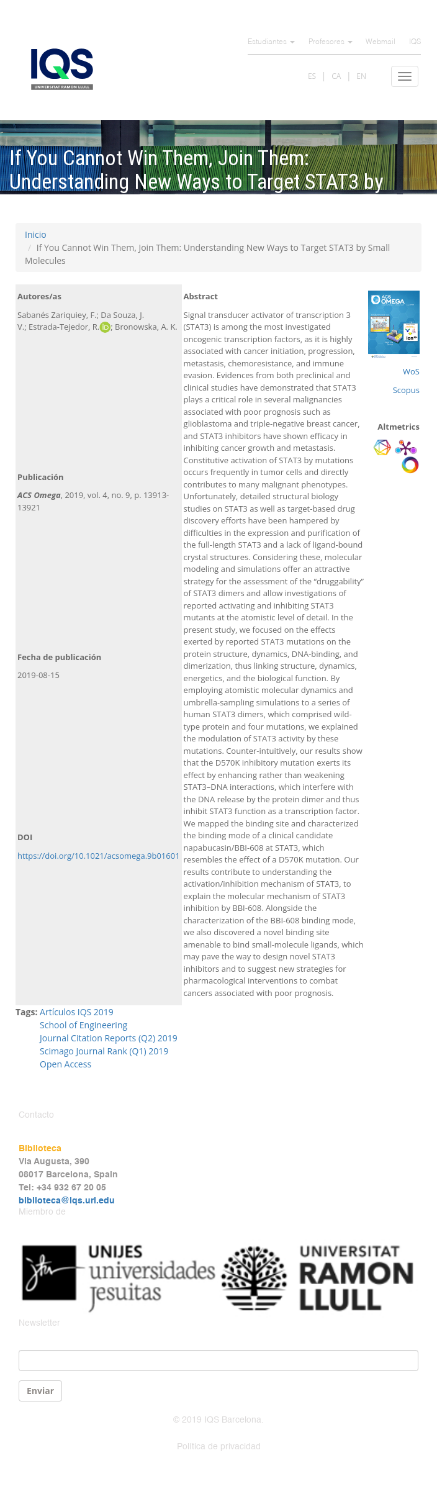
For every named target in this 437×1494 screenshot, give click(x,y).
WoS (411, 371)
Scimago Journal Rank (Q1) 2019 (104, 1051)
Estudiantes (271, 42)
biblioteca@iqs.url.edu (67, 1201)
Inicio (36, 234)
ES (312, 76)
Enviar (40, 1391)
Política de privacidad (219, 1446)
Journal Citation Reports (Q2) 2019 (109, 1038)
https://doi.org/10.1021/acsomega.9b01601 (98, 855)
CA (336, 76)
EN (361, 76)
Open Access (65, 1064)
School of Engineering (83, 1025)
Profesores (331, 42)
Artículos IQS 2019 (77, 1012)
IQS (415, 42)
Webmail (380, 42)
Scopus (406, 390)
